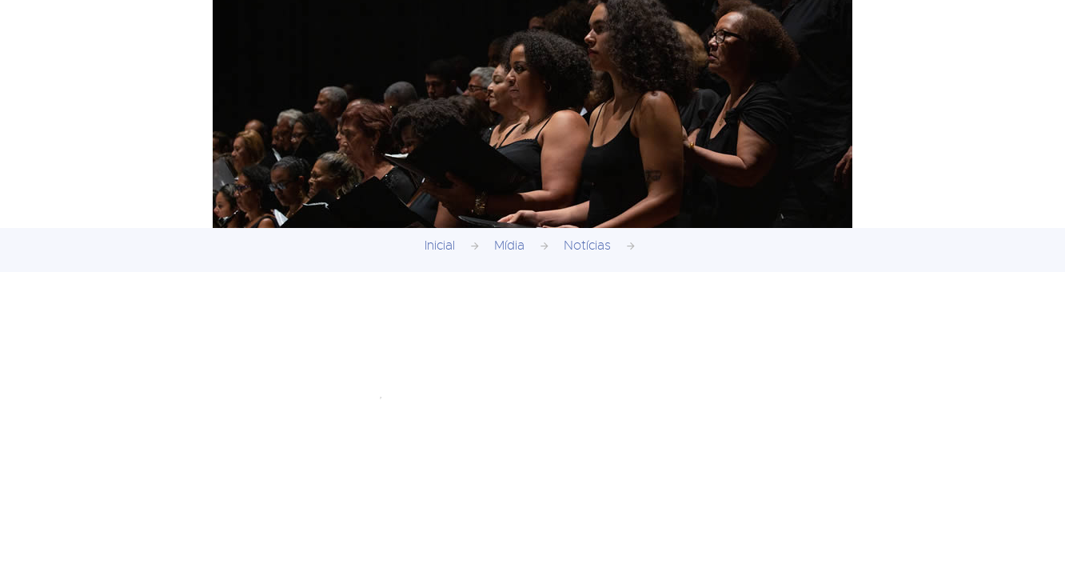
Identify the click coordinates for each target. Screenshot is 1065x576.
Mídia (509, 246)
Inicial (440, 246)
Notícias (587, 246)
